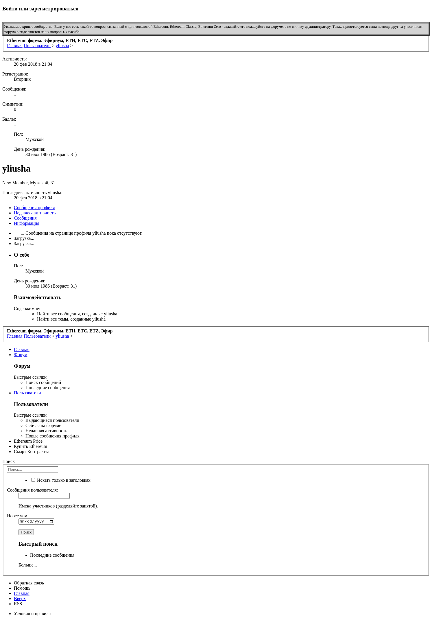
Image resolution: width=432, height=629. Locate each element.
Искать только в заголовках (61, 480)
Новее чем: (18, 515)
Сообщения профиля (34, 207)
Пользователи (27, 392)
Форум (20, 354)
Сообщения (25, 218)
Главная (21, 349)
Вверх (20, 599)
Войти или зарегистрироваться (40, 8)
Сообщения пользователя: (32, 490)
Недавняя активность (35, 212)
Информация (26, 223)
